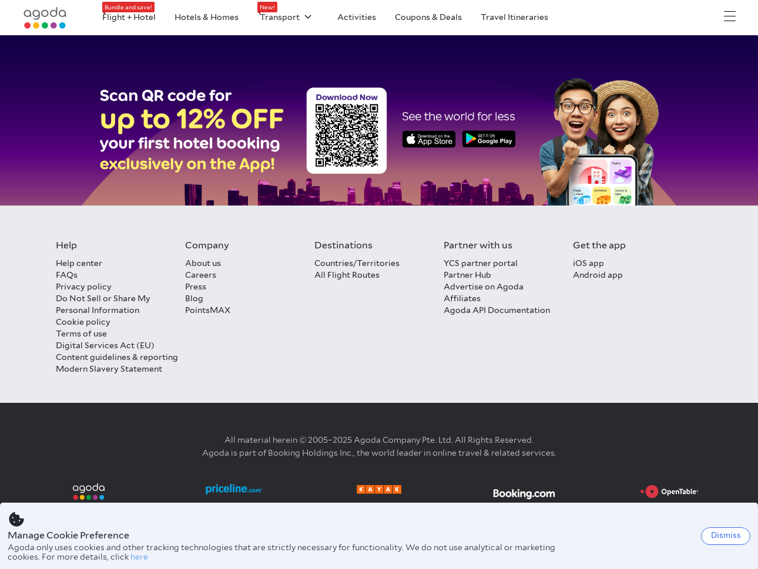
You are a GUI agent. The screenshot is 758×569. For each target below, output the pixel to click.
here (139, 556)
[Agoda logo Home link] (45, 18)
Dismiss (726, 535)
